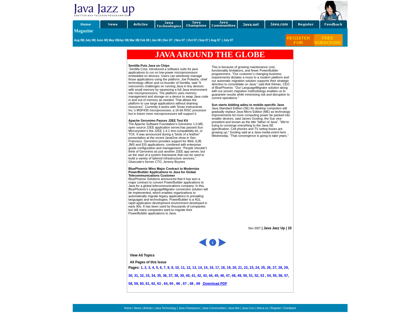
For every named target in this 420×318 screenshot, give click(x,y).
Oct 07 (192, 40)
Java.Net (233, 308)
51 (251, 276)
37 (170, 276)
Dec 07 (168, 40)
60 (142, 284)
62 (153, 284)
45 (216, 276)
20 (234, 268)
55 (275, 276)
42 (199, 276)
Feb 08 (144, 40)
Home (128, 308)
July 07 (228, 40)
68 (192, 284)
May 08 (113, 40)
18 (223, 268)
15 (206, 268)
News (137, 308)
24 (257, 268)
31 (136, 276)
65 (171, 284)
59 (136, 284)
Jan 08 (156, 40)
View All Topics (142, 255)
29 (286, 268)
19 (228, 268)
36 (165, 276)
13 (194, 268)
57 (286, 276)
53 (262, 276)
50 (245, 276)
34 (153, 276)
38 (176, 276)
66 (178, 284)
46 (222, 276)
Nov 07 (181, 40)
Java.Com (248, 308)
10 (177, 268)
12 (188, 268)
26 (269, 268)
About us (262, 308)
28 (280, 268)
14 (200, 268)
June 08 (101, 40)
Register (276, 308)
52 (256, 276)
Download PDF (214, 284)
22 (246, 268)
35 (159, 276)
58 (130, 284)
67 (185, 284)
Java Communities (214, 308)
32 (142, 276)
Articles (148, 308)
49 (239, 276)
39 (182, 276)
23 (251, 268)
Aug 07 (216, 40)
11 (182, 268)
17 (217, 268)
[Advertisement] (226, 9)
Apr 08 (123, 40)
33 (147, 276)
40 (188, 276)
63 (159, 284)
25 (263, 268)
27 (274, 268)
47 (228, 276)
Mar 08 (134, 40)
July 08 (90, 40)
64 (165, 284)
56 (280, 276)
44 (210, 276)
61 (147, 284)
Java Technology (165, 308)
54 (269, 276)
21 (240, 268)
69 (198, 284)
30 (130, 276)
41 (193, 276)
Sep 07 (203, 40)
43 (205, 276)
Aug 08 (79, 40)
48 (233, 276)
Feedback (289, 308)
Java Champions (189, 308)
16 (211, 268)
